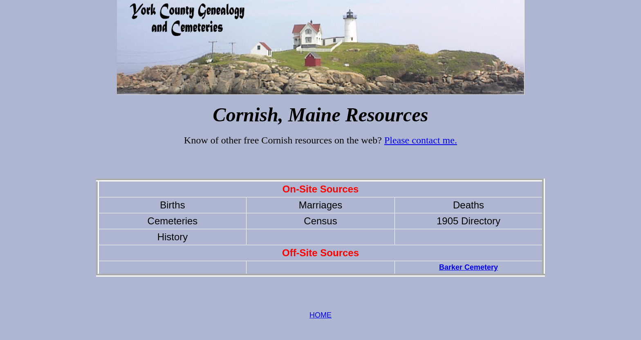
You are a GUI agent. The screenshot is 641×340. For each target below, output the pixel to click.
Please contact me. (420, 140)
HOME (320, 315)
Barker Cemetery (468, 267)
